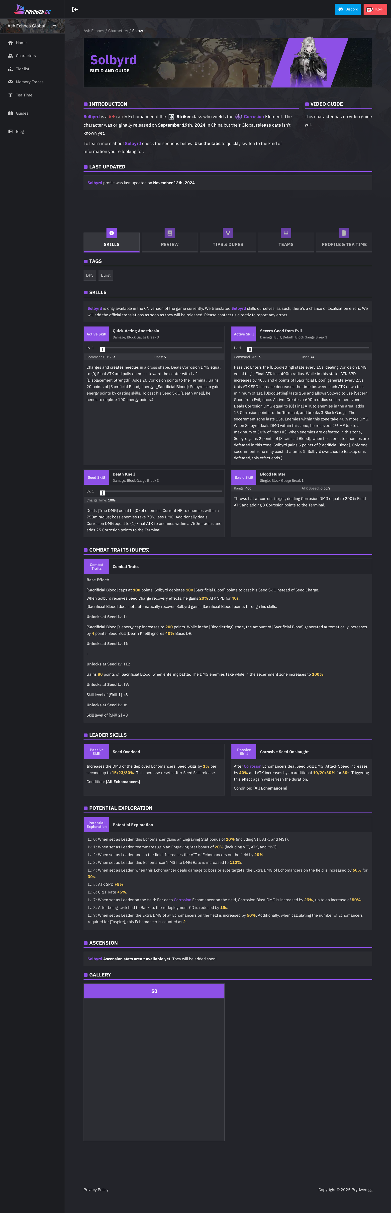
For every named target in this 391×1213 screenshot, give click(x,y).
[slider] (102, 349)
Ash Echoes (94, 30)
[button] (348, 9)
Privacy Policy (96, 1189)
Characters (118, 30)
